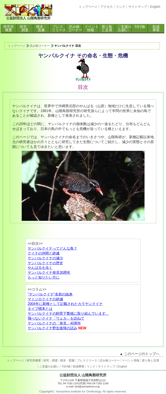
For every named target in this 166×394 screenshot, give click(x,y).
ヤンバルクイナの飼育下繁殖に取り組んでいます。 (68, 313)
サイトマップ (137, 6)
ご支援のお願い (124, 28)
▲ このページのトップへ (139, 354)
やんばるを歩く (40, 268)
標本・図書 (41, 28)
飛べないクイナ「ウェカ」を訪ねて (56, 318)
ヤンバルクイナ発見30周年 (49, 272)
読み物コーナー (75, 28)
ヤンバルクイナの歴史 (45, 263)
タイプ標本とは (40, 309)
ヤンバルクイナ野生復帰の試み (52, 328)
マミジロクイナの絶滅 (45, 299)
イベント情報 (92, 28)
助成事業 (156, 28)
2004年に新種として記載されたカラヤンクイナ (65, 304)
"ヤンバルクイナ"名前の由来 (50, 294)
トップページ (88, 6)
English (155, 6)
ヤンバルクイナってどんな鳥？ (52, 248)
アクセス (106, 6)
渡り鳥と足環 (107, 28)
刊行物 (139, 27)
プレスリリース (59, 28)
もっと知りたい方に (44, 277)
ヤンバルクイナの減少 (45, 258)
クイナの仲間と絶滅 (44, 253)
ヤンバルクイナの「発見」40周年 (54, 323)
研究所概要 (8, 28)
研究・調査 (25, 28)
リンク (120, 6)
